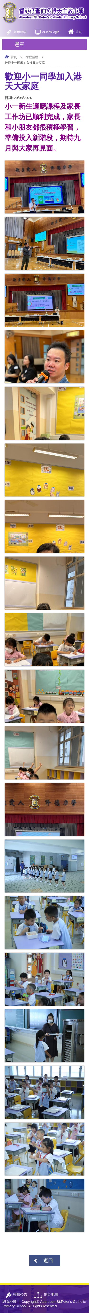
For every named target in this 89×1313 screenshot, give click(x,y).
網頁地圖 (9, 1301)
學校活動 (32, 57)
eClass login (50, 32)
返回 (48, 1260)
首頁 (78, 32)
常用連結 (20, 32)
